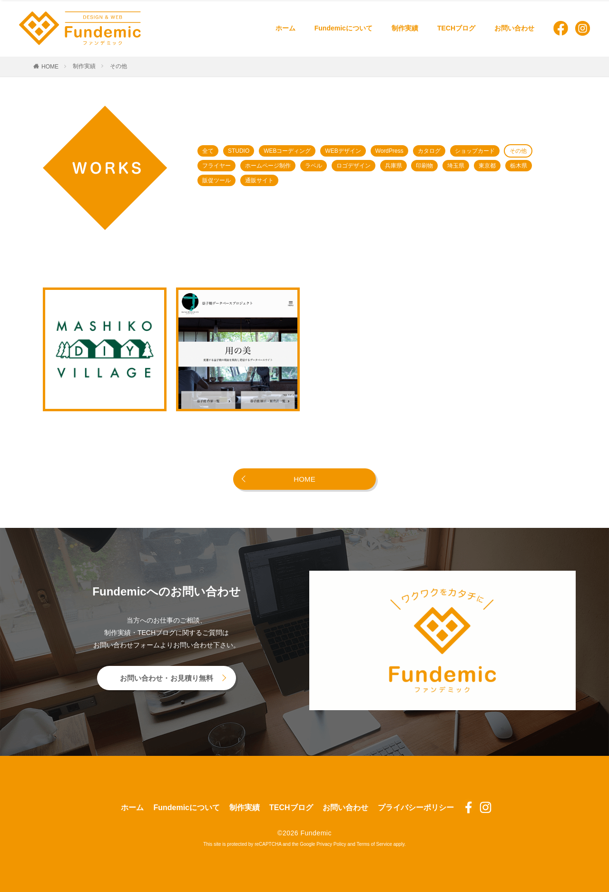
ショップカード (475, 151)
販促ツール (216, 180)
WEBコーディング (287, 151)
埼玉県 (455, 165)
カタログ (429, 151)
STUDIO (238, 151)
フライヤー (216, 165)
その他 (118, 66)
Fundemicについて (343, 28)
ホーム (285, 28)
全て (208, 151)
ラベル (313, 165)
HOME (50, 66)
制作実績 (405, 28)
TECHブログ (456, 28)
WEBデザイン (343, 151)
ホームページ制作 (268, 165)
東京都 (487, 165)
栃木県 (518, 165)
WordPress (389, 151)
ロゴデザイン (353, 165)
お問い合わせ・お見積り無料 (167, 678)
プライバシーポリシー (416, 807)
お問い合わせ (514, 28)
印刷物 (424, 165)
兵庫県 (393, 165)
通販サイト (259, 180)
